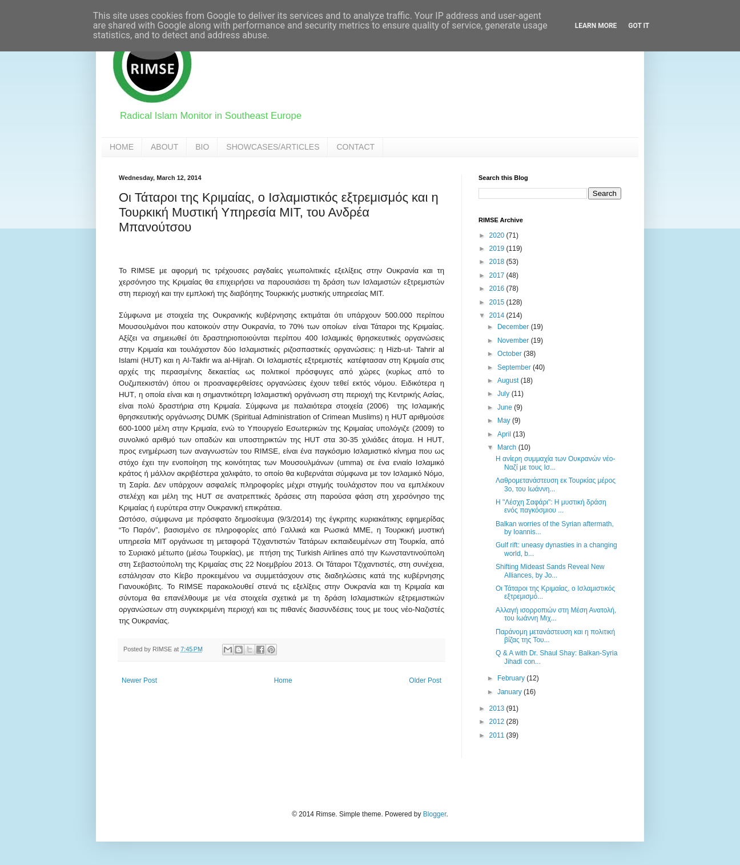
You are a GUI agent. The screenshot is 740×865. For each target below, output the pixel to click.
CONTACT (355, 146)
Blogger (435, 814)
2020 (497, 235)
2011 (497, 735)
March (507, 447)
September (515, 367)
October (510, 354)
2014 (497, 315)
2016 (497, 289)
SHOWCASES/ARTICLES (272, 146)
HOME (122, 146)
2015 (497, 302)
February (511, 678)
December (514, 327)
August (509, 381)
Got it (638, 26)
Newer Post (139, 680)
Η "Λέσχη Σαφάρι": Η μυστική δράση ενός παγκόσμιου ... (551, 506)
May (504, 421)
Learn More (596, 26)
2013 (497, 708)
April (505, 434)
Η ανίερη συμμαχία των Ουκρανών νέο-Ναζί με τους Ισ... (555, 463)
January (510, 692)
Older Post (425, 680)
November (514, 341)
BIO (202, 146)
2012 (497, 722)
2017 (497, 275)
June (505, 407)
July (504, 394)
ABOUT (164, 146)
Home (283, 680)
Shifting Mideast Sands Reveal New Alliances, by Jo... (550, 571)
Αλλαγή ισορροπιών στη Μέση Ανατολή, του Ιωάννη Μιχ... (556, 614)
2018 (497, 262)
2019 (497, 249)
